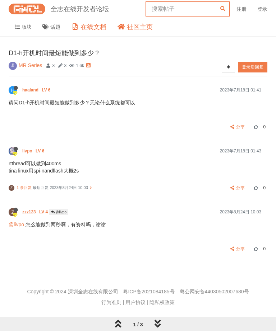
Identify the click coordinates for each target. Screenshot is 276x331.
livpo (34, 150)
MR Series (30, 65)
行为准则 (111, 302)
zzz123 (35, 211)
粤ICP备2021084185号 (148, 291)
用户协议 (135, 302)
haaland (37, 90)
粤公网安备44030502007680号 (214, 291)
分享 (238, 126)
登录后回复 (252, 67)
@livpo (59, 212)
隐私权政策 (162, 302)
